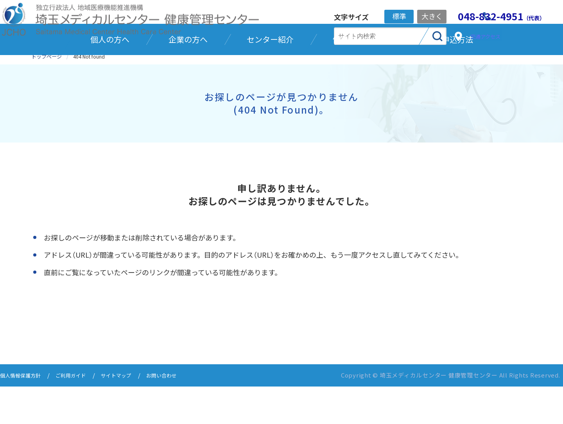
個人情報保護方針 (23, 413)
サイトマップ (129, 413)
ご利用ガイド (79, 413)
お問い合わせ (179, 413)
